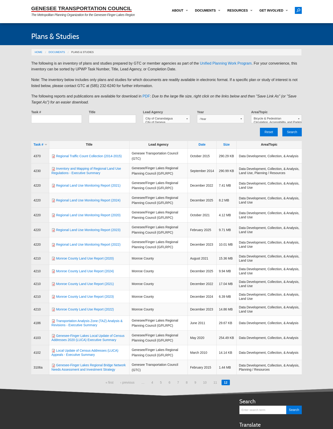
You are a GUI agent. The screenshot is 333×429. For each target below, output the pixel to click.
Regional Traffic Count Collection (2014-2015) (89, 156)
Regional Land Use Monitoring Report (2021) (88, 185)
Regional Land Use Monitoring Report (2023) (88, 230)
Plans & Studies (82, 52)
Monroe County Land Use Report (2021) (85, 284)
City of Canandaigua (166, 118)
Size (226, 144)
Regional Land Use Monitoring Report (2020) (88, 215)
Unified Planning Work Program (226, 63)
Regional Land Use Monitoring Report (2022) (88, 244)
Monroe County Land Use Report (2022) (85, 309)
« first (109, 382)
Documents (205, 10)
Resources (237, 10)
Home (38, 52)
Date (202, 144)
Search (292, 132)
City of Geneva (166, 122)
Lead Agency (153, 112)
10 (205, 382)
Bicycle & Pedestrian (276, 118)
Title (92, 112)
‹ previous (127, 382)
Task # (36, 112)
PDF (146, 96)
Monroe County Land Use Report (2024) (85, 271)
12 (226, 382)
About (177, 10)
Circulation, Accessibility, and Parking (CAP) (276, 122)
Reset (269, 132)
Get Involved (271, 10)
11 (215, 382)
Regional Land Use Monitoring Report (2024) (88, 200)
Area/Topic (259, 112)
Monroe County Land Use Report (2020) (85, 258)
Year (200, 112)
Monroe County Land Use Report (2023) (85, 296)
